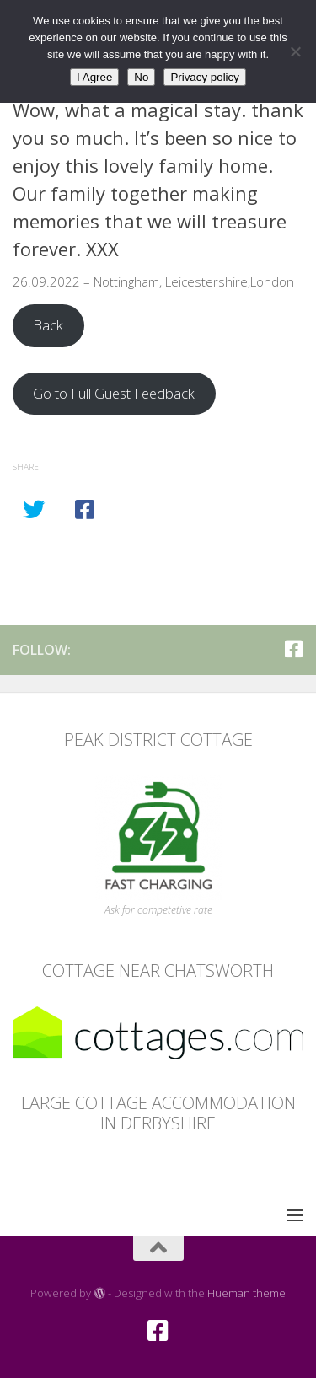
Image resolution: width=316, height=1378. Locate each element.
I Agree (94, 77)
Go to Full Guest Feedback (114, 393)
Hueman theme (246, 1292)
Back (48, 325)
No (141, 77)
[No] (295, 51)
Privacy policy (204, 77)
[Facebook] (293, 649)
